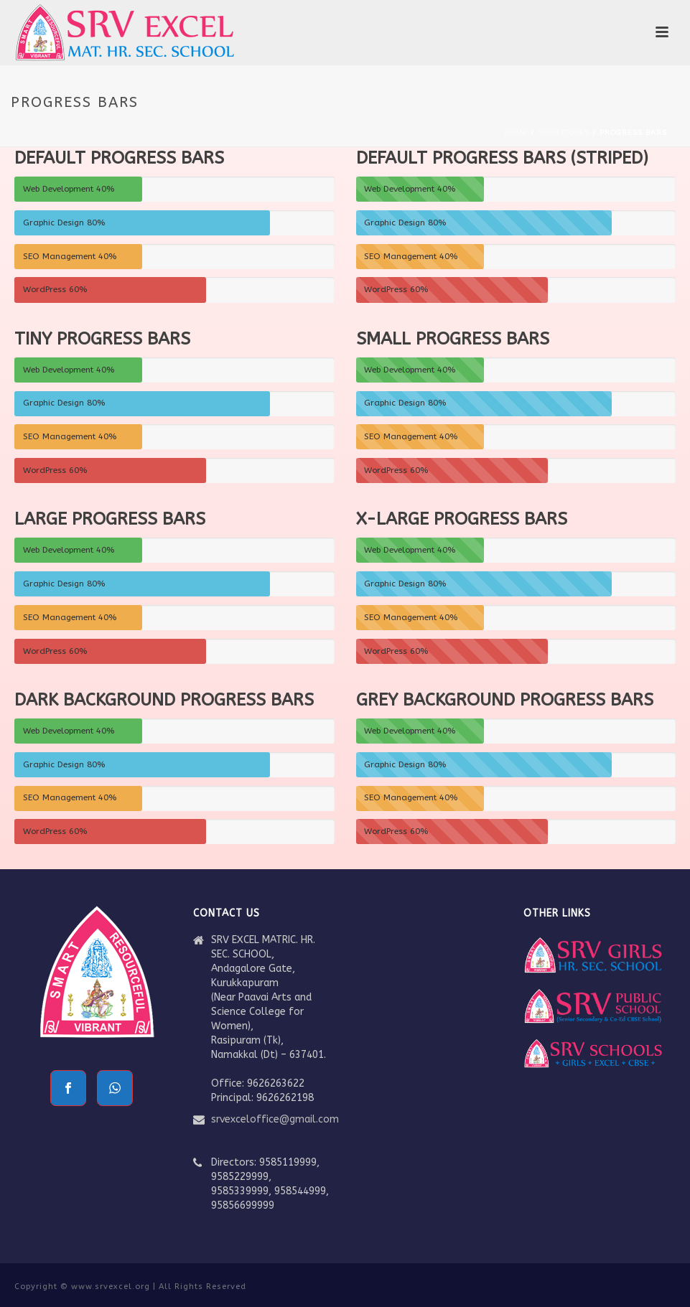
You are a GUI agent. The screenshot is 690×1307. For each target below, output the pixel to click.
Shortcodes (563, 132)
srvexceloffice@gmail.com (275, 1119)
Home (516, 132)
